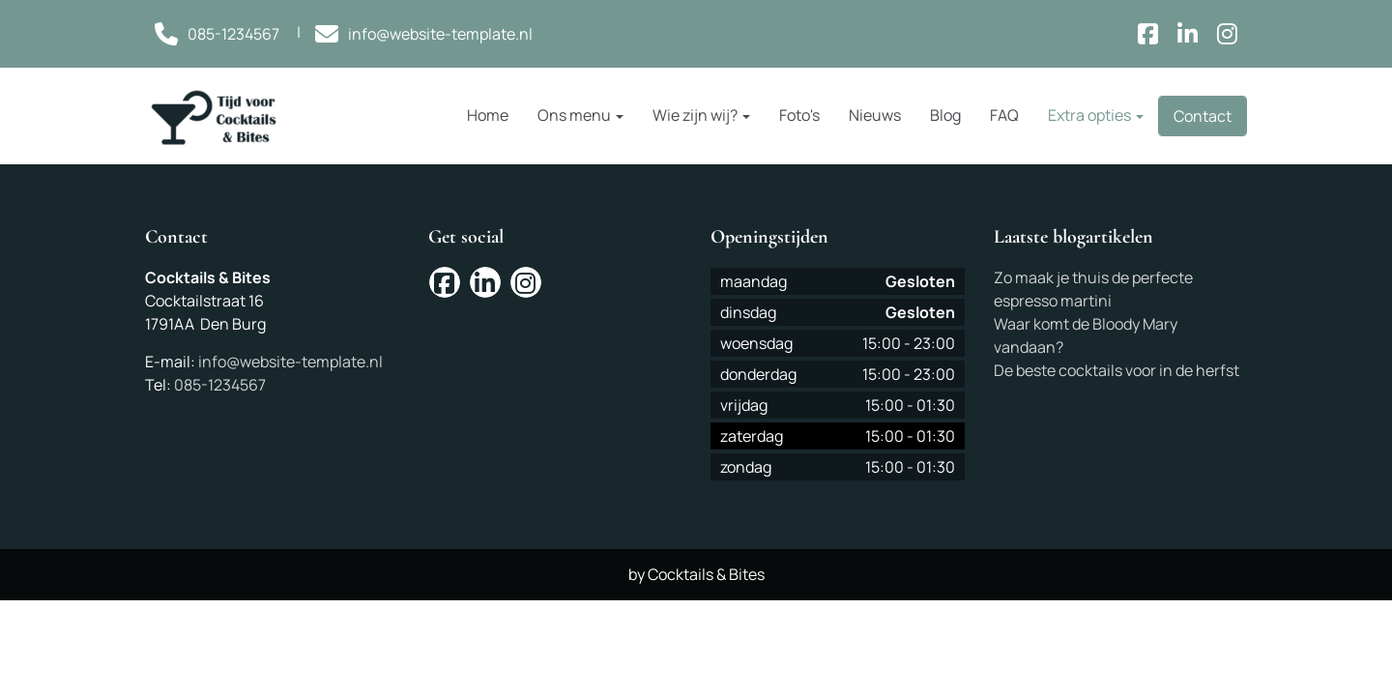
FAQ (1004, 115)
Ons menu (580, 115)
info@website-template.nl (290, 361)
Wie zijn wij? (701, 115)
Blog (945, 115)
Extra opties (1096, 115)
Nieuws (875, 115)
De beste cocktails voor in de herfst (1116, 370)
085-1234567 (220, 384)
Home (487, 115)
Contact (1203, 116)
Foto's (799, 115)
